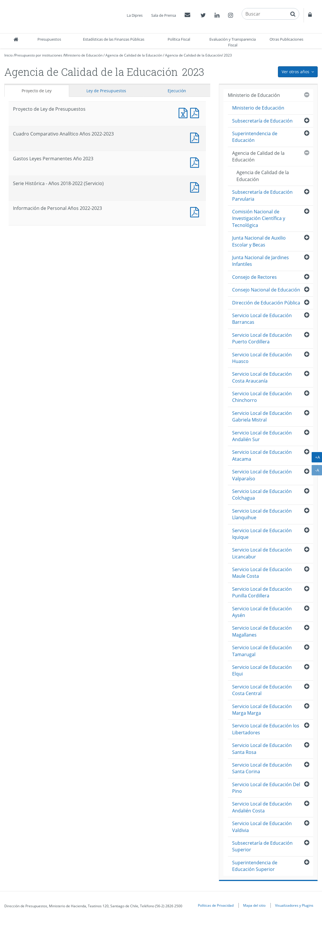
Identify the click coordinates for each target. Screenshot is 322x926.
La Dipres (135, 15)
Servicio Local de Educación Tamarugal (262, 650)
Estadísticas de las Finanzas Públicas (113, 39)
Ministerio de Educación (83, 55)
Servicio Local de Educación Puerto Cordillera (262, 338)
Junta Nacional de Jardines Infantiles (260, 260)
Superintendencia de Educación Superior (254, 865)
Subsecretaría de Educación (262, 121)
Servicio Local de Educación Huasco (262, 357)
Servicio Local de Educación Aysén (262, 611)
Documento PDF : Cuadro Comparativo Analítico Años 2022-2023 (196, 137)
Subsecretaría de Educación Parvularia (262, 195)
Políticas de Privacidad (216, 905)
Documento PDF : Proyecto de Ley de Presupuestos (196, 112)
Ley (106, 90)
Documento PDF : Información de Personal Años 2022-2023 (196, 211)
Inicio (8, 55)
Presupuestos (49, 39)
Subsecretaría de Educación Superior (262, 846)
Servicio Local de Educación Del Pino (266, 787)
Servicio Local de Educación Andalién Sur (262, 436)
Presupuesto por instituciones (38, 55)
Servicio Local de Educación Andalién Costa (262, 807)
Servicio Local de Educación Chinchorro (262, 396)
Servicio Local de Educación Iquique (262, 533)
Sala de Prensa (163, 15)
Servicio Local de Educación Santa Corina (262, 768)
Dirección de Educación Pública (266, 303)
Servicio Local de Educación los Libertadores (265, 728)
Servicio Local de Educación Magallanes (262, 631)
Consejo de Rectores (254, 277)
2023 (228, 55)
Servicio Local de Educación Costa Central (262, 690)
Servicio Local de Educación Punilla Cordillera (262, 592)
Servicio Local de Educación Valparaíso (262, 474)
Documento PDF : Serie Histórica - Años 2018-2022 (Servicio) (196, 186)
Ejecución (177, 90)
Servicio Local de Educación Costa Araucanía (262, 377)
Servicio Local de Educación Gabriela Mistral (262, 416)
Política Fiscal (179, 39)
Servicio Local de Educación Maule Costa (262, 572)
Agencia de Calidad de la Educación (133, 55)
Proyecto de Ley (37, 90)
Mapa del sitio (254, 905)
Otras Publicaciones (286, 39)
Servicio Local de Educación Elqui (262, 670)
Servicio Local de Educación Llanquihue (262, 514)
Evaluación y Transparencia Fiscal (232, 42)
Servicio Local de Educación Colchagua (262, 494)
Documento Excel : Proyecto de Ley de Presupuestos (184, 112)
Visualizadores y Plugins (294, 905)
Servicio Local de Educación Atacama (262, 455)
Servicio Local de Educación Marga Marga (262, 709)
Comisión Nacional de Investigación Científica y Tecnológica (258, 218)
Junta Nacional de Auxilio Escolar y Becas (259, 241)
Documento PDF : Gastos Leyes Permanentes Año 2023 (196, 161)
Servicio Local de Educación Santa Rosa (262, 748)
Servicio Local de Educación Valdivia (262, 826)
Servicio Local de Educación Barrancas (262, 318)
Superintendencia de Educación (254, 136)
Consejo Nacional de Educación (266, 290)
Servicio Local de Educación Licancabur (262, 553)
